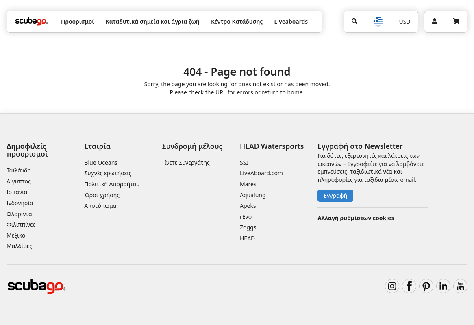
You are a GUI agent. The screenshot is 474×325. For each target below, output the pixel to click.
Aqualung (253, 195)
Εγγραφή (335, 195)
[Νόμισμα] (404, 21)
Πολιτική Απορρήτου (111, 184)
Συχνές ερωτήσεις (107, 173)
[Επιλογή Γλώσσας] (378, 22)
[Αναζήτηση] (354, 21)
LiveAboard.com (261, 173)
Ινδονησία (20, 203)
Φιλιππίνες (21, 224)
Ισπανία (17, 192)
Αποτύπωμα (100, 205)
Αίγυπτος (19, 181)
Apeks (248, 205)
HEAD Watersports (272, 146)
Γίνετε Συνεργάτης (186, 162)
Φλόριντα (19, 214)
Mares (248, 184)
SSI (244, 162)
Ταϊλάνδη (19, 170)
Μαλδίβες (19, 246)
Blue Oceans (100, 162)
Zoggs (248, 227)
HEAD (247, 238)
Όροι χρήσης (102, 195)
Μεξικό (16, 235)
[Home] (31, 21)
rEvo (246, 216)
